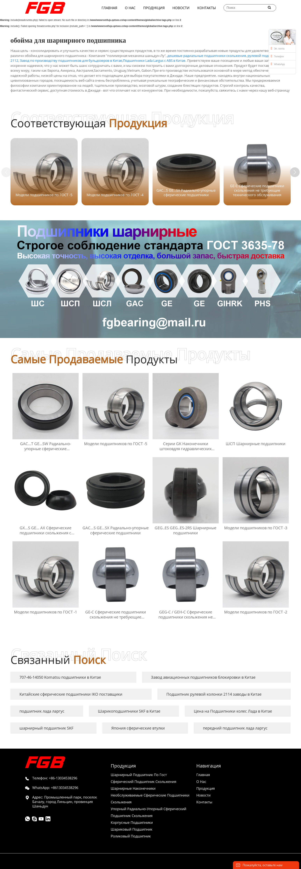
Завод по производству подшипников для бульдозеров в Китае (71, 60)
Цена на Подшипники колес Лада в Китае (233, 711)
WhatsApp (278, 64)
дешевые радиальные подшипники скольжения (206, 55)
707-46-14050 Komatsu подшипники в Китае (60, 677)
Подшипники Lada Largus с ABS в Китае (154, 60)
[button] (295, 172)
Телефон (277, 56)
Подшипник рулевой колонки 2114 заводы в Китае (214, 694)
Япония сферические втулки (138, 728)
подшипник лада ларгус (41, 711)
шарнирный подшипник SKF (46, 728)
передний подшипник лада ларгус (235, 728)
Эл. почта (277, 48)
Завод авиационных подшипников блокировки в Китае (203, 677)
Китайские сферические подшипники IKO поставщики (70, 694)
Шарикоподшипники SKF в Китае (129, 711)
